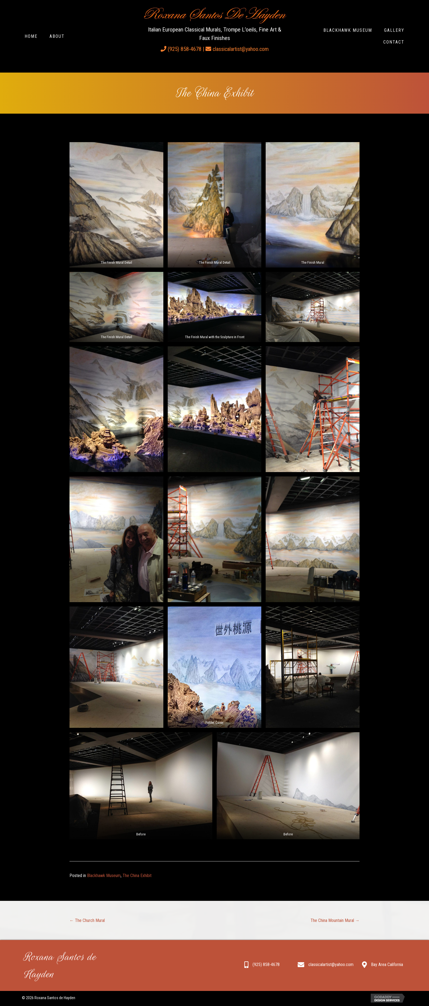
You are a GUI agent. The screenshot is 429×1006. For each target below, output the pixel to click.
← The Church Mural (87, 920)
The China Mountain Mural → (335, 920)
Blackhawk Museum (104, 875)
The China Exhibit (137, 875)
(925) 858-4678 (184, 49)
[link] (31, 36)
